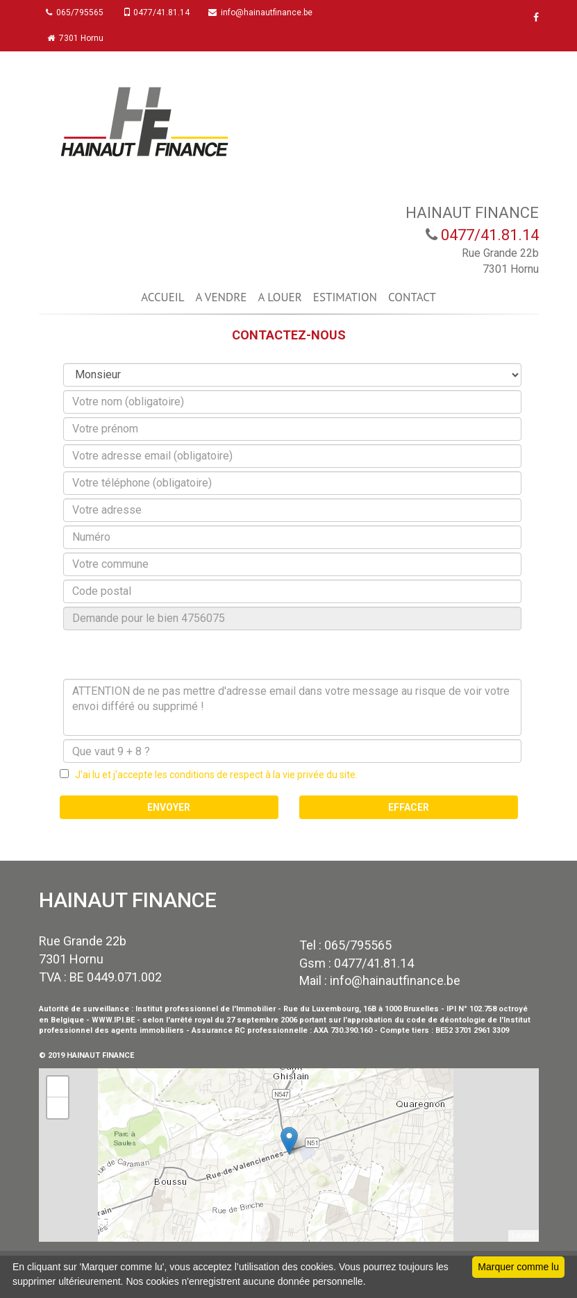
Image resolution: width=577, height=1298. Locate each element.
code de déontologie (445, 1020)
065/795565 (78, 12)
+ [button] (57, 1087)
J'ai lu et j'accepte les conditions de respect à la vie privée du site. (213, 774)
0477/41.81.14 (162, 12)
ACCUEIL (162, 297)
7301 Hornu (79, 38)
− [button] (57, 1107)
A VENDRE (221, 297)
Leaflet (523, 1235)
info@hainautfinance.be (270, 12)
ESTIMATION (345, 297)
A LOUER (279, 297)
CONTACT (412, 297)
